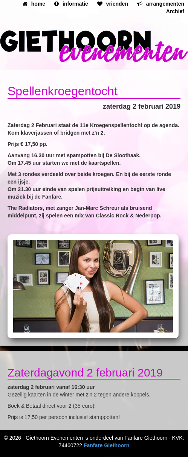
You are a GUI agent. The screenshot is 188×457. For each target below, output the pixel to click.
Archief (175, 11)
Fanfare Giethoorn (106, 445)
